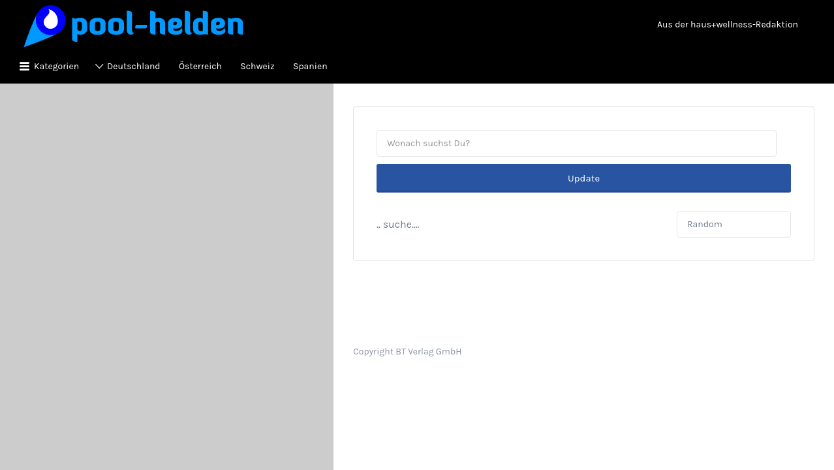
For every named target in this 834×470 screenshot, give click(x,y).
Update (584, 143)
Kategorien (56, 66)
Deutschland (134, 66)
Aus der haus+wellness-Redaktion (727, 24)
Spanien (310, 66)
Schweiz (257, 66)
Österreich (200, 66)
